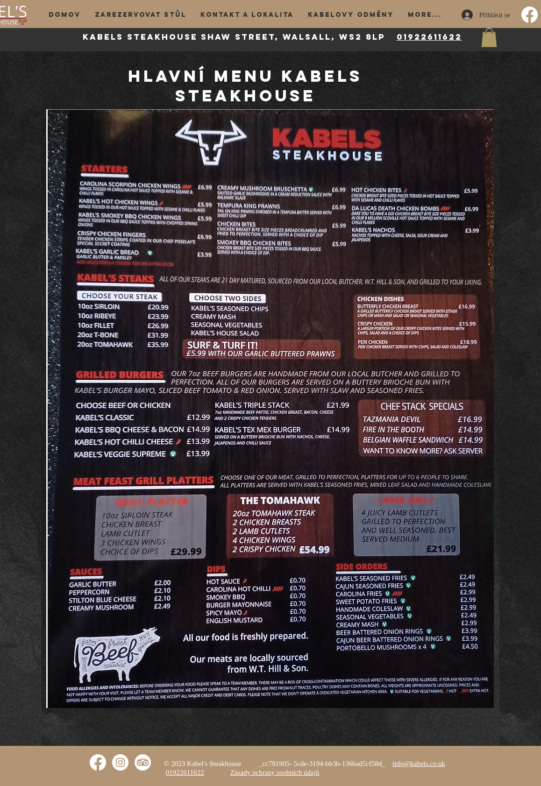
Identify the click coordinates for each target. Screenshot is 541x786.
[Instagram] (120, 762)
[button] (489, 37)
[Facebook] (529, 15)
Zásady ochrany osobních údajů (274, 772)
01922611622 (429, 37)
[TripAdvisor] (143, 762)
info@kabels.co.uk (418, 763)
